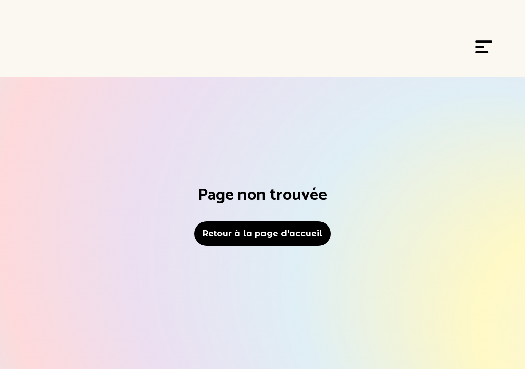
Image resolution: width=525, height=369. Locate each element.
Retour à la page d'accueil (262, 233)
